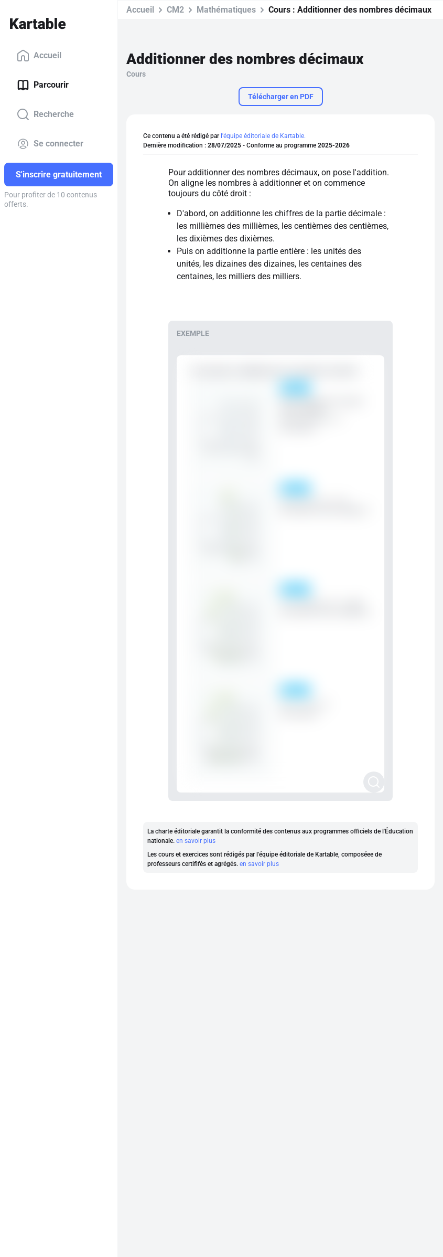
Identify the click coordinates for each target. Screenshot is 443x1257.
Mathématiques (226, 10)
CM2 (175, 10)
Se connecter (50, 144)
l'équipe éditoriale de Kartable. (263, 136)
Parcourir (43, 85)
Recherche (45, 114)
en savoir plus (195, 840)
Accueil (39, 55)
